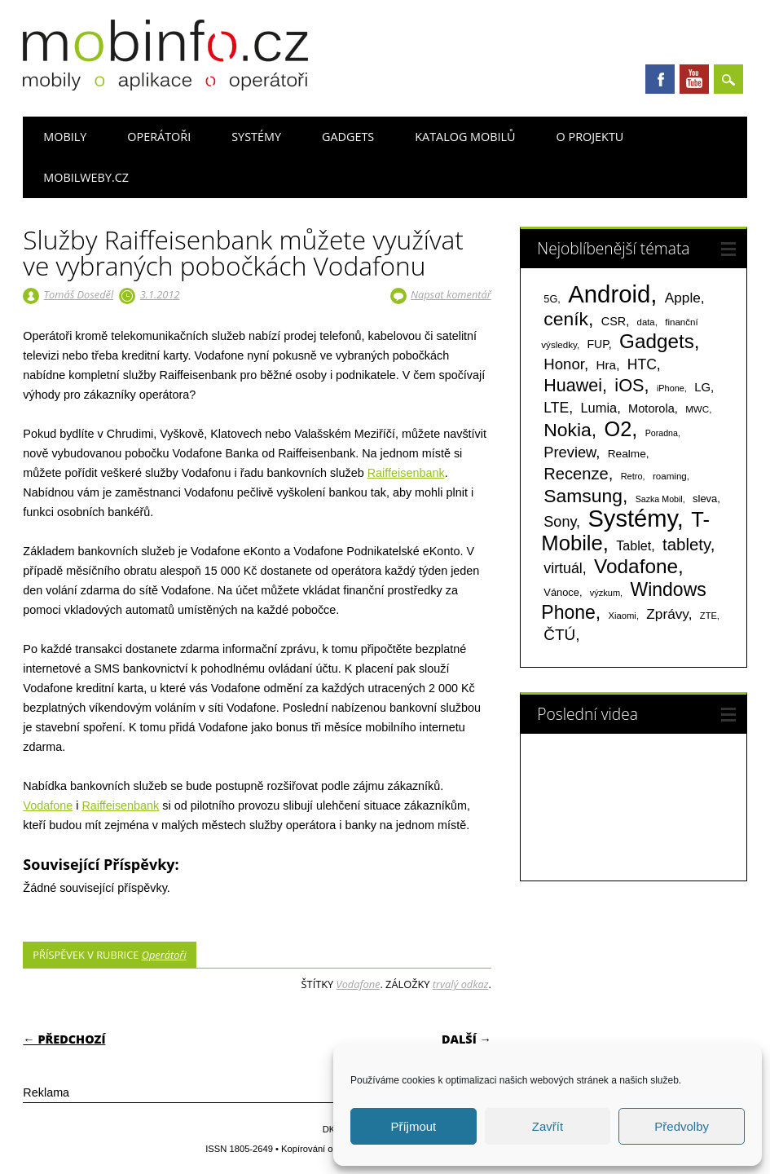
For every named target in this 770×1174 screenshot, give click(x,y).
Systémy (256, 136)
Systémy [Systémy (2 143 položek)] (631, 518)
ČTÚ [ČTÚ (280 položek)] (559, 634)
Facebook (660, 79)
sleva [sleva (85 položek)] (705, 498)
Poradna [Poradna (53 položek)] (661, 433)
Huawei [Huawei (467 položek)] (572, 385)
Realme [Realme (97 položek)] (627, 454)
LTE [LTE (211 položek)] (556, 407)
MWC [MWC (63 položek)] (697, 409)
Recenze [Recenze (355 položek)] (575, 474)
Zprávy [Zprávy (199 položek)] (667, 614)
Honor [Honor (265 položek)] (563, 364)
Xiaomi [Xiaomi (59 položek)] (622, 615)
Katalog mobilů (465, 136)
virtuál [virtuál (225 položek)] (562, 568)
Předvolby (681, 1126)
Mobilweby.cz (86, 177)
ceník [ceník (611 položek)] (565, 318)
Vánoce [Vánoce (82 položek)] (561, 592)
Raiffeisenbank (406, 472)
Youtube (694, 79)
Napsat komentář (451, 294)
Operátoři (159, 136)
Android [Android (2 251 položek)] (609, 293)
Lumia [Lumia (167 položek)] (599, 407)
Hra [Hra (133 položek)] (606, 365)
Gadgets (348, 136)
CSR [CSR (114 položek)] (614, 321)
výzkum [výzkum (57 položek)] (605, 593)
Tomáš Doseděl (78, 294)
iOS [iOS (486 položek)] (629, 385)
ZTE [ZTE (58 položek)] (708, 615)
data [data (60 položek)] (646, 322)
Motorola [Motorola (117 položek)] (651, 408)
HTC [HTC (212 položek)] (642, 364)
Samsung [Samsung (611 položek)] (583, 495)
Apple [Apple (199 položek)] (683, 297)
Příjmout (413, 1126)
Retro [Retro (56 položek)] (632, 476)
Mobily (64, 136)
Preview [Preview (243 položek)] (569, 452)
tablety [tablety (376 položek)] (686, 544)
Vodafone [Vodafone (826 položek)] (636, 566)
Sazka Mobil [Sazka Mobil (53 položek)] (659, 499)
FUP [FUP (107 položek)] (597, 344)
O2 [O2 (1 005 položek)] (618, 428)
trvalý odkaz (461, 984)
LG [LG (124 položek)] (702, 387)
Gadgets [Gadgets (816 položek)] (656, 341)
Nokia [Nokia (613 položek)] (567, 429)
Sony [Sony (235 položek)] (559, 522)
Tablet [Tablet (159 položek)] (633, 545)
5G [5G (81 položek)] (550, 299)
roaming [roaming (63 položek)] (670, 476)
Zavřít (547, 1126)
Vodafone (48, 805)
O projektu (590, 136)
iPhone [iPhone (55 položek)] (670, 388)
